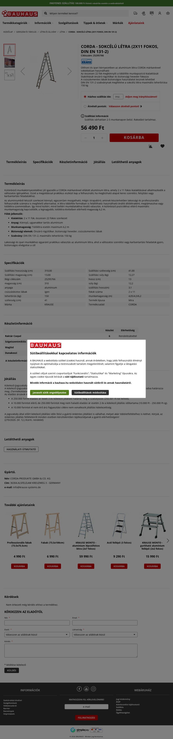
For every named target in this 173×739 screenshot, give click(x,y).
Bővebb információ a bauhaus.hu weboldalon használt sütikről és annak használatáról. (80, 382)
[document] (86, 369)
